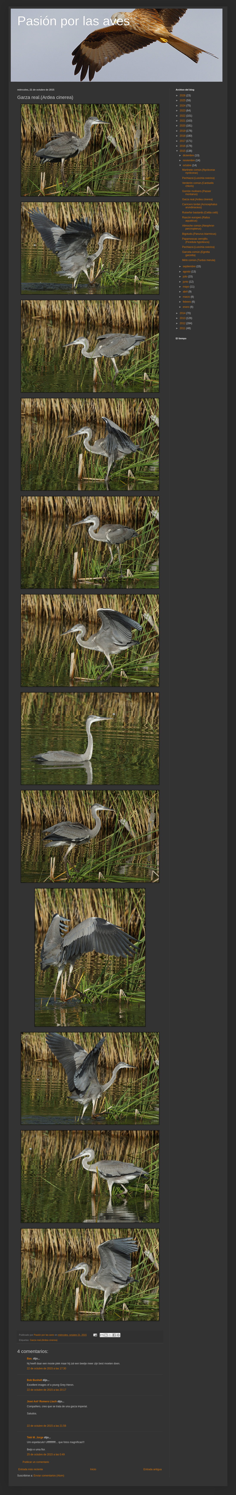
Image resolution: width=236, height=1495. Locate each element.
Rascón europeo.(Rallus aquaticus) (196, 219)
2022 (183, 115)
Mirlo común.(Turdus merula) (198, 260)
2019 (183, 130)
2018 (183, 135)
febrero (187, 301)
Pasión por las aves (73, 21)
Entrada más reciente (30, 1469)
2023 (183, 110)
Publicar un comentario (36, 1462)
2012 (183, 323)
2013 (183, 318)
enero (186, 306)
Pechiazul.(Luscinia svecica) (198, 178)
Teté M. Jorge (35, 1437)
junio (186, 281)
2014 (183, 313)
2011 (183, 328)
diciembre (189, 155)
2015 (183, 150)
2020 (183, 125)
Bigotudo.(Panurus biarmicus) (199, 233)
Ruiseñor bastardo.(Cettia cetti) (200, 212)
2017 (183, 140)
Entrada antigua (152, 1469)
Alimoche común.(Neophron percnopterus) (198, 227)
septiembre (189, 266)
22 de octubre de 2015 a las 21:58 (46, 1425)
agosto (187, 271)
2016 (183, 145)
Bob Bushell (34, 1380)
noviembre (189, 160)
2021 (183, 120)
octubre (187, 165)
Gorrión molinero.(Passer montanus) (196, 193)
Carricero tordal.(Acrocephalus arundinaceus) (199, 206)
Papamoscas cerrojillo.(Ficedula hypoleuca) (195, 240)
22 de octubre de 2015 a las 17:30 (46, 1368)
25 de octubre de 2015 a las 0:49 (46, 1454)
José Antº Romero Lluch (42, 1401)
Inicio (93, 1469)
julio (185, 276)
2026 (183, 95)
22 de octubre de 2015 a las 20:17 (46, 1389)
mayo (186, 286)
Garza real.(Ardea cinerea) (43, 1340)
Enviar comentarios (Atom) (49, 1475)
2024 (183, 105)
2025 (183, 100)
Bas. (29, 1358)
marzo (187, 296)
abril (185, 291)
